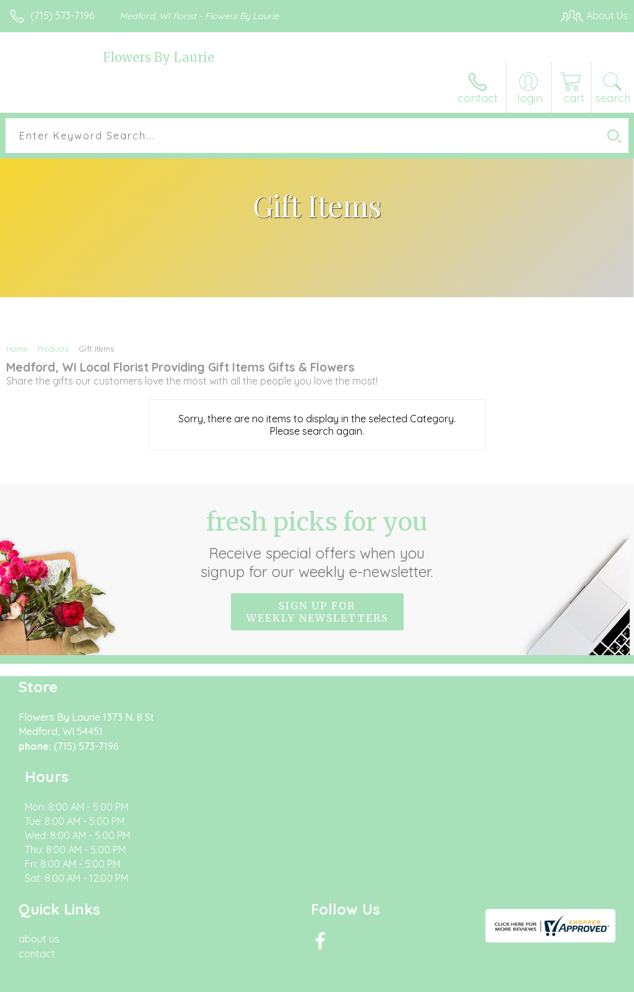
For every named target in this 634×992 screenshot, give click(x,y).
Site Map (582, 979)
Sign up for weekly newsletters (317, 611)
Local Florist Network (505, 979)
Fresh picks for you (317, 544)
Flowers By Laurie (158, 57)
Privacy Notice (417, 979)
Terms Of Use (344, 979)
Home (17, 349)
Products (53, 349)
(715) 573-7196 (62, 15)
